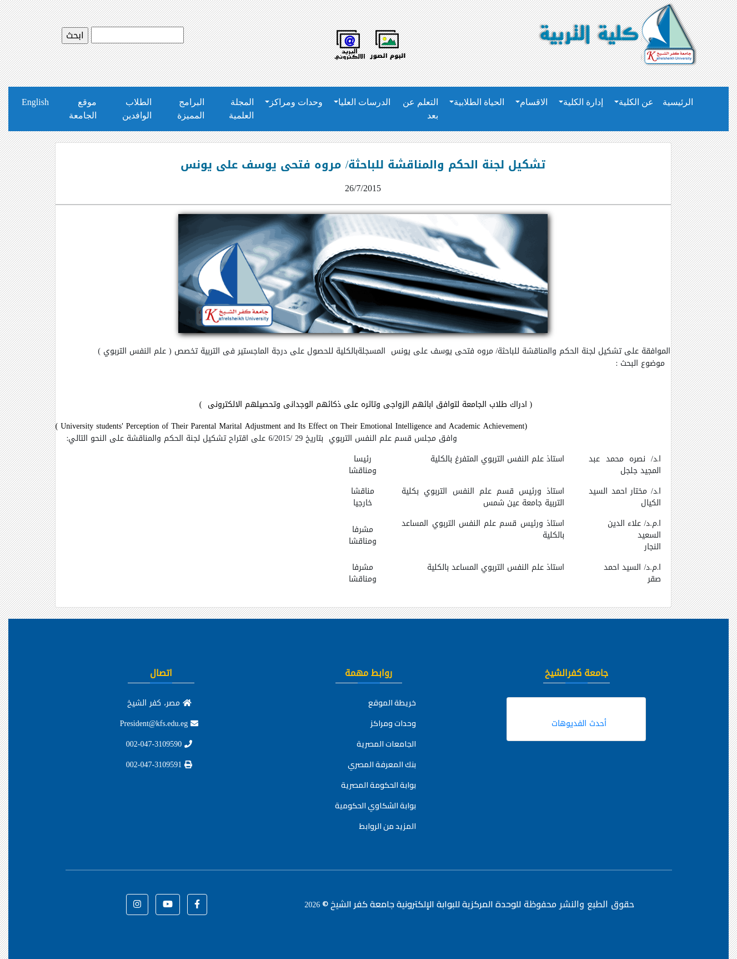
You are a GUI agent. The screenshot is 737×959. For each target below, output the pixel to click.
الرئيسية (678, 102)
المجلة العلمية (241, 108)
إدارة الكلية (583, 102)
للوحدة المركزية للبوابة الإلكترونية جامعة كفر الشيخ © (412, 904)
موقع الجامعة (83, 108)
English (35, 102)
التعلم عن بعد (420, 108)
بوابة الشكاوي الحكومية (375, 805)
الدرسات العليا (364, 102)
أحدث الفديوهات (579, 723)
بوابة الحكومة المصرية (378, 785)
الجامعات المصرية (386, 744)
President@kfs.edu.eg (159, 723)
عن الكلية (636, 102)
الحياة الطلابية (479, 102)
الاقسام (534, 102)
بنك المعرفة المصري (382, 764)
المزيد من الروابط (387, 826)
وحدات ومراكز (296, 102)
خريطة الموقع (392, 702)
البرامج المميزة (190, 108)
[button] (197, 904)
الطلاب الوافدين (137, 108)
